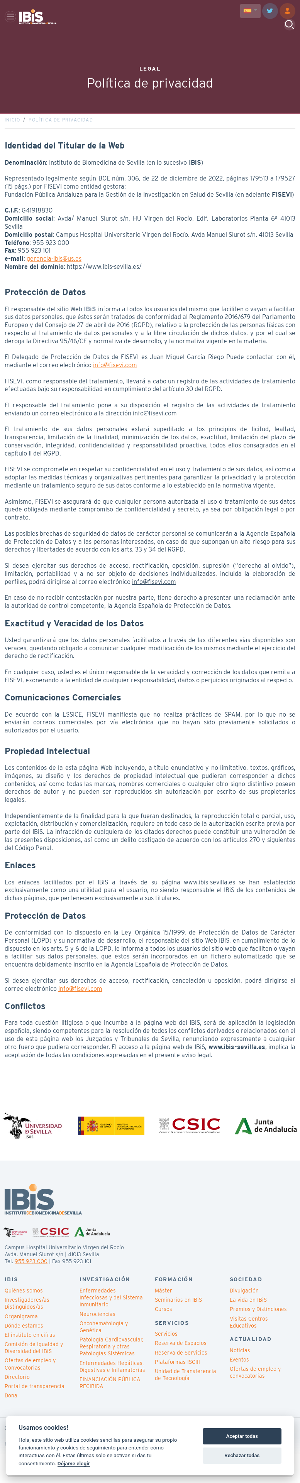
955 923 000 (31, 1267)
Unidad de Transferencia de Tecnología (185, 1380)
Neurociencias (97, 1320)
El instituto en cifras (30, 1341)
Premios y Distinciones (258, 1315)
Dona (11, 1402)
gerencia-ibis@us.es (54, 261)
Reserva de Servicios (181, 1358)
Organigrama (21, 1322)
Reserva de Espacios (181, 1349)
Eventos (239, 1365)
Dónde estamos (24, 1331)
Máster (163, 1297)
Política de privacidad (61, 123)
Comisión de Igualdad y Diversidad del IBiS (34, 1353)
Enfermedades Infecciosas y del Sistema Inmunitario (111, 1304)
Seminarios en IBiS (178, 1306)
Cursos (163, 1315)
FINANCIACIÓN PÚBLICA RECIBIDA (110, 1388)
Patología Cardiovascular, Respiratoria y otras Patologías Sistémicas (111, 1353)
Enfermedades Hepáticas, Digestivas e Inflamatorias (112, 1372)
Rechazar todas (241, 1455)
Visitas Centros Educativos (249, 1328)
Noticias (240, 1356)
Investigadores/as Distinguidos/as (27, 1309)
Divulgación (244, 1297)
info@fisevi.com (115, 368)
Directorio (17, 1383)
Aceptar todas (242, 1436)
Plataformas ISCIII (177, 1368)
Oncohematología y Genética (104, 1332)
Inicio (12, 123)
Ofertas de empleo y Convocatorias (30, 1370)
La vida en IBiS (248, 1306)
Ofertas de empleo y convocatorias (255, 1378)
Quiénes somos (24, 1297)
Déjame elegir (74, 1463)
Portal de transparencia (34, 1392)
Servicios (166, 1340)
